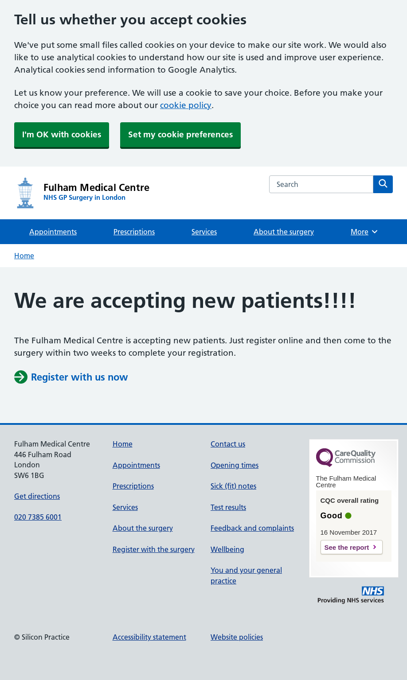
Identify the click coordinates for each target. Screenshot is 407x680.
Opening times (234, 465)
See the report (347, 547)
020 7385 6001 (38, 517)
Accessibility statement (149, 637)
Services (204, 231)
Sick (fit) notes (233, 486)
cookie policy (185, 105)
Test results (228, 507)
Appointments (53, 231)
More (365, 231)
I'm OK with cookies (61, 134)
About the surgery (284, 231)
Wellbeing (227, 549)
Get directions (37, 496)
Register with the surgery (154, 549)
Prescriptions (134, 231)
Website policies (237, 637)
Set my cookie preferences (180, 134)
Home (24, 255)
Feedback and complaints (252, 528)
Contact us (228, 443)
